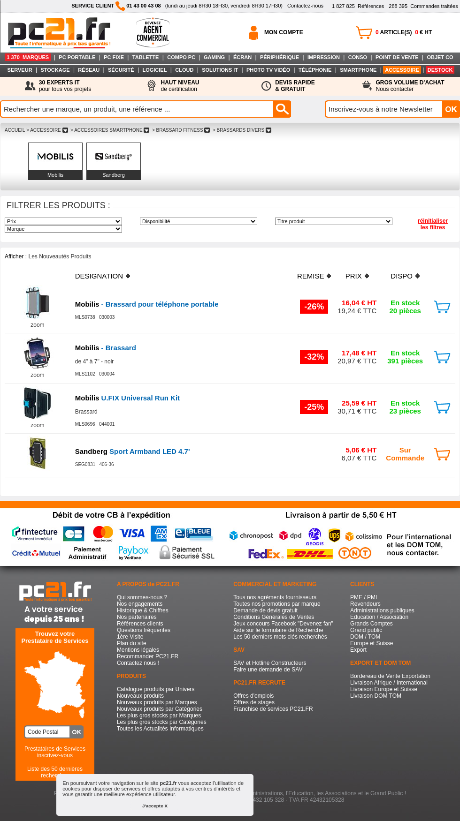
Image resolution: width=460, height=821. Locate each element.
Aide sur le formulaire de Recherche (278, 630)
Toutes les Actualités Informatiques (160, 728)
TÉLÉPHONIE (315, 70)
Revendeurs (365, 604)
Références (358, 6)
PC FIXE (114, 57)
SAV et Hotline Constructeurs (269, 663)
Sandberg (113, 175)
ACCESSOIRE (402, 70)
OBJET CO (440, 57)
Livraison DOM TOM (375, 696)
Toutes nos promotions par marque (276, 604)
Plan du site (131, 643)
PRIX (353, 276)
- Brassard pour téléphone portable (147, 304)
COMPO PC (181, 57)
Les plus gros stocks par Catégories (162, 722)
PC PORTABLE (77, 57)
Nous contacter (410, 85)
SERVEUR (20, 70)
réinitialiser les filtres (433, 224)
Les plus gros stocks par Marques (159, 715)
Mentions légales (138, 650)
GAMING (214, 57)
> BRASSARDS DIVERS (242, 130)
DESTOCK (440, 70)
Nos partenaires (137, 617)
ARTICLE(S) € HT (404, 32)
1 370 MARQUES (28, 57)
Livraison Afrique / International (389, 682)
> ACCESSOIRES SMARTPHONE (110, 130)
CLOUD (184, 70)
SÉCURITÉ (121, 70)
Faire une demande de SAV (267, 669)
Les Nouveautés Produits (59, 256)
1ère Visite (130, 636)
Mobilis (55, 175)
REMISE (310, 276)
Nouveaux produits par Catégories (159, 709)
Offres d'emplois (253, 696)
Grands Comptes (371, 623)
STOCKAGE (54, 70)
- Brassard (105, 348)
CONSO (357, 57)
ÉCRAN (242, 57)
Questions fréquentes (143, 630)
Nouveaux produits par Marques (157, 702)
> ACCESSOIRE (47, 130)
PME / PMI (363, 597)
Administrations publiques (382, 610)
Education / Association (379, 617)
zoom (37, 325)
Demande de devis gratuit (265, 610)
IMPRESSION (323, 57)
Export (358, 650)
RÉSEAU (89, 70)
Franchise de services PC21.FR (273, 709)
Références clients (140, 623)
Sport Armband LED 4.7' (132, 451)
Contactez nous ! (138, 663)
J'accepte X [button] (155, 805)
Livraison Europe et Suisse (383, 689)
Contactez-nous (305, 5)
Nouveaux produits (140, 696)
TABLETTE (145, 57)
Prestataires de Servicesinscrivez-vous (54, 752)
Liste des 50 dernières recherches (55, 772)
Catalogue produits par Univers (155, 689)
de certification (180, 85)
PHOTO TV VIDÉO (268, 70)
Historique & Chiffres (143, 610)
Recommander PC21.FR (147, 656)
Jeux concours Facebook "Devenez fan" (283, 623)
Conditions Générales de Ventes (273, 617)
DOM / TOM (365, 636)
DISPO (402, 276)
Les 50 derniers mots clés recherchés (280, 636)
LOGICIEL (154, 70)
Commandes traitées (423, 6)
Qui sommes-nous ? (142, 597)
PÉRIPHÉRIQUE (279, 57)
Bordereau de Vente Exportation (390, 676)
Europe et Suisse (371, 643)
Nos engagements (139, 604)
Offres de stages (254, 702)
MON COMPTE (283, 32)
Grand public (366, 630)
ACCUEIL (15, 130)
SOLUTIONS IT (220, 70)
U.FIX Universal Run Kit (127, 398)
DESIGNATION (99, 276)
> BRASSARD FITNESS (181, 130)
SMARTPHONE (358, 70)
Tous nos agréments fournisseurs (274, 597)
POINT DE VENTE (397, 57)
